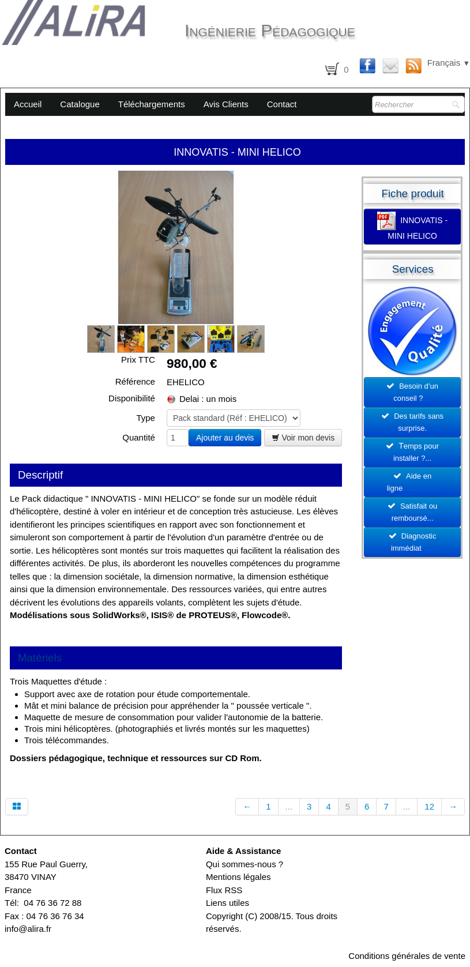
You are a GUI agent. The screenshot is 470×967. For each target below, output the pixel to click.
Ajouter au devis (225, 437)
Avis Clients (226, 104)
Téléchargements (151, 104)
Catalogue (79, 104)
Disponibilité (131, 398)
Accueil (28, 104)
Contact (282, 104)
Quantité (138, 437)
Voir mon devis (303, 437)
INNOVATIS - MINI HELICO (412, 226)
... (289, 806)
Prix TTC (138, 359)
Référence (135, 381)
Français (448, 62)
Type (145, 418)
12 (429, 806)
